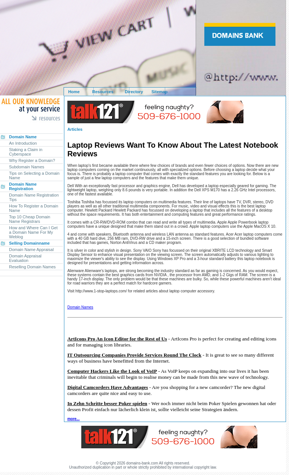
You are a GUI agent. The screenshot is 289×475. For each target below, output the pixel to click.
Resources (102, 91)
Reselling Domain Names (32, 267)
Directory (134, 91)
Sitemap (159, 91)
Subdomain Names (26, 167)
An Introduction (23, 143)
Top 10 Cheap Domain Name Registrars (29, 219)
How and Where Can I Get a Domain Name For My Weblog (33, 232)
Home (74, 91)
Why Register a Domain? (32, 160)
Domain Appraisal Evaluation (25, 258)
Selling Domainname (29, 243)
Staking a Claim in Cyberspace (26, 151)
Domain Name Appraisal (31, 249)
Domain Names (80, 307)
